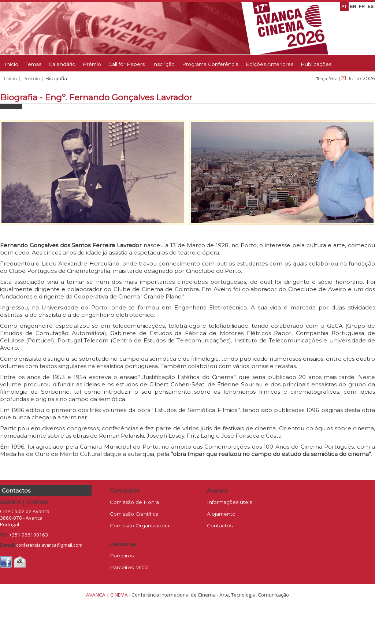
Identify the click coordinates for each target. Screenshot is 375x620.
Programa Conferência (210, 64)
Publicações (316, 64)
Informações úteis (229, 502)
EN (353, 6)
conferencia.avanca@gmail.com (49, 545)
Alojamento (221, 514)
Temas (33, 64)
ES (371, 6)
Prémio (92, 64)
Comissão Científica (134, 514)
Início (11, 64)
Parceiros (122, 555)
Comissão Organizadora (139, 525)
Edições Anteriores (269, 64)
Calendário (62, 64)
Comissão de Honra (134, 502)
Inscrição (163, 64)
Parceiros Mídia (129, 567)
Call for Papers (126, 64)
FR (362, 6)
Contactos (220, 525)
